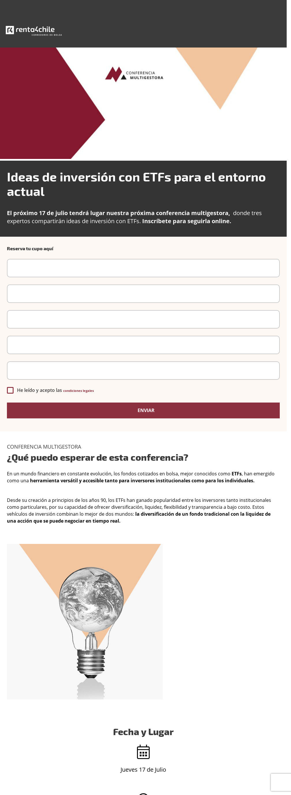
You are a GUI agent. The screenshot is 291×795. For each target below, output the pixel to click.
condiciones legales (78, 390)
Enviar (145, 410)
